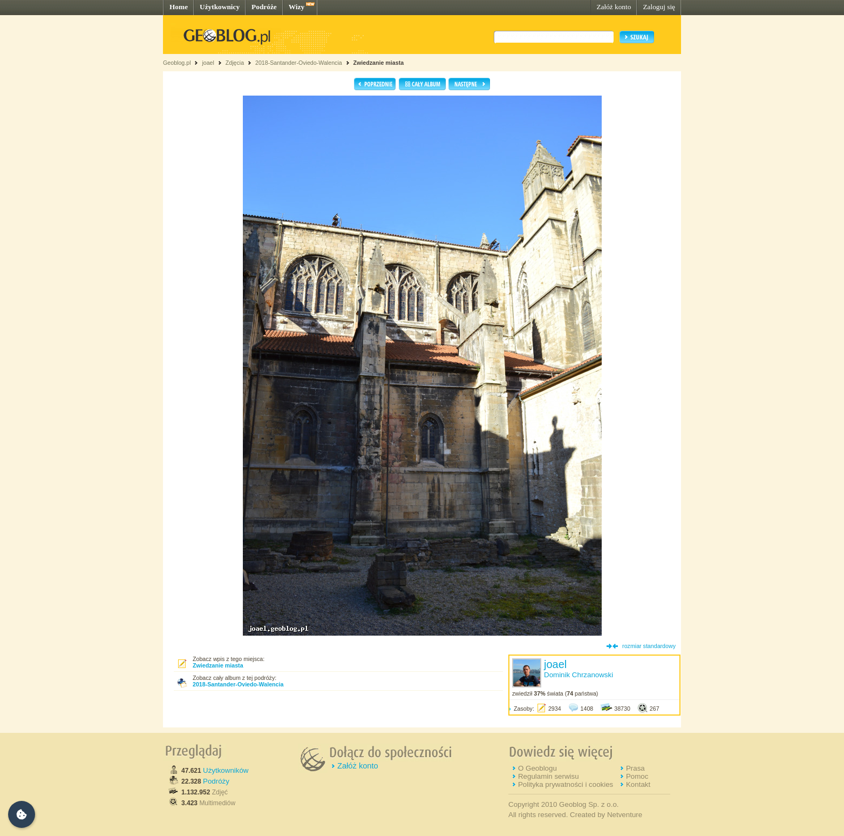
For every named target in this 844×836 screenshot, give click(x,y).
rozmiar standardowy (649, 646)
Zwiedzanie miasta (378, 62)
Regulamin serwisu (548, 776)
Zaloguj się (659, 7)
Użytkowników (225, 770)
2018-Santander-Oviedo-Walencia (298, 62)
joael (208, 62)
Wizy (296, 7)
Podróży (216, 781)
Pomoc (637, 776)
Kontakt (638, 784)
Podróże (264, 7)
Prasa (635, 768)
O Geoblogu (537, 768)
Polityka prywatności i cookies (565, 784)
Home (178, 7)
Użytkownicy (220, 7)
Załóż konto (613, 7)
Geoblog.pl (177, 62)
